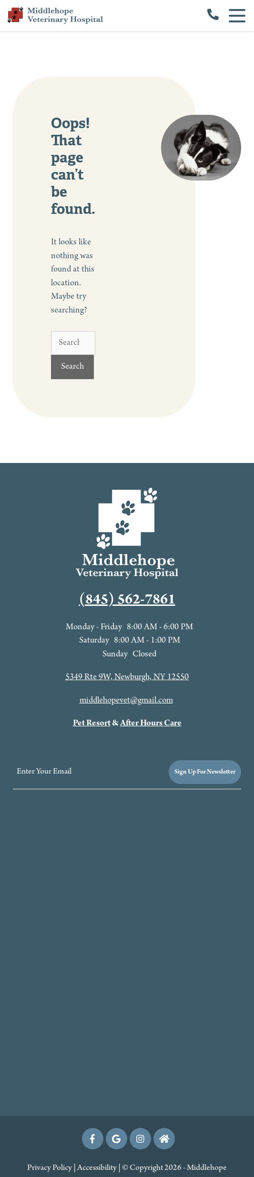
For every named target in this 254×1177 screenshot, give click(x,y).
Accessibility (97, 1167)
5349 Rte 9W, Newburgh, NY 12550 (127, 677)
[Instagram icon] (140, 1138)
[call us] (213, 15)
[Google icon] (116, 1138)
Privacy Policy (49, 1167)
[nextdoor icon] (164, 1138)
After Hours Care (151, 723)
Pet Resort (92, 723)
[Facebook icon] (92, 1138)
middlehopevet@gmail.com (126, 700)
